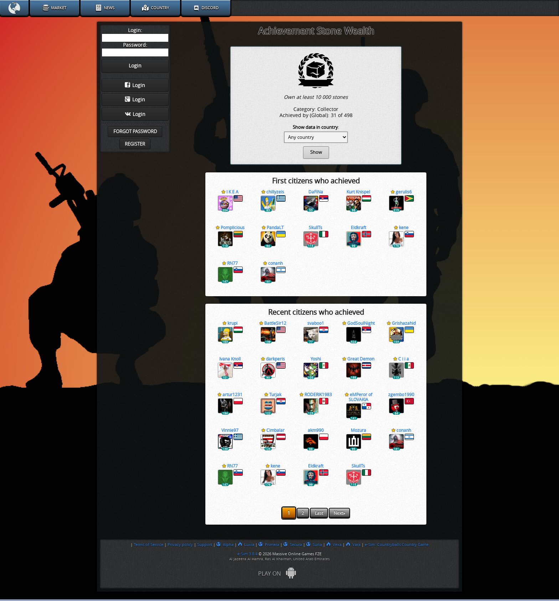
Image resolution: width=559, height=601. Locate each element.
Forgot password (135, 131)
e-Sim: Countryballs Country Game (397, 544)
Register (135, 144)
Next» (339, 513)
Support (204, 544)
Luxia (246, 544)
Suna (314, 544)
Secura (292, 544)
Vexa (334, 544)
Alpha (225, 544)
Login (135, 85)
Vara (353, 544)
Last (319, 513)
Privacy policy (180, 544)
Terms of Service (148, 544)
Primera (268, 544)
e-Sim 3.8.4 (247, 553)
